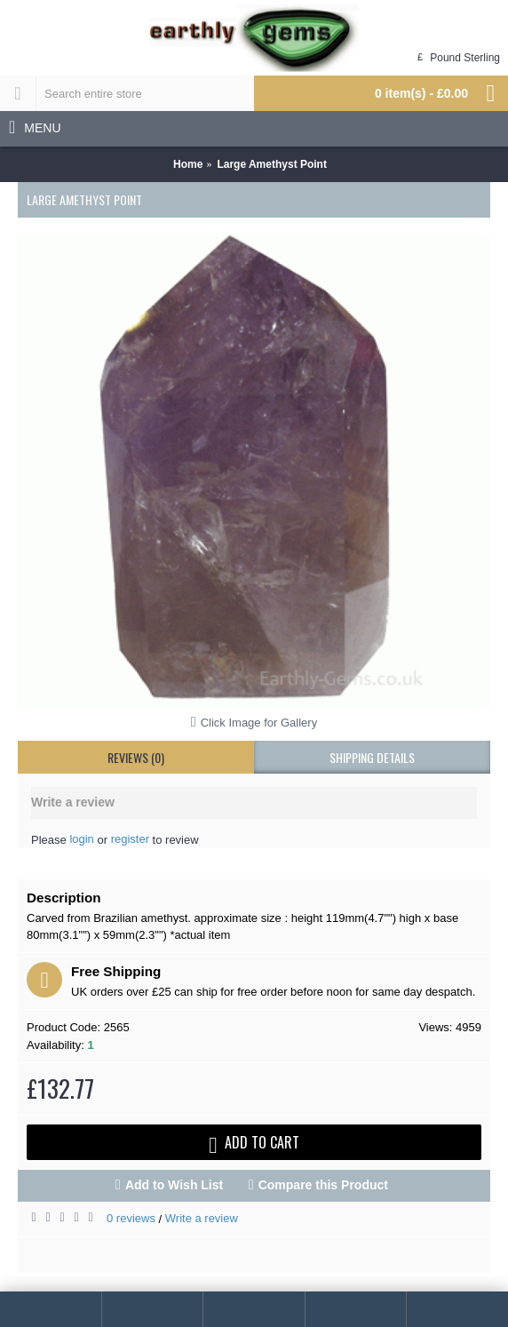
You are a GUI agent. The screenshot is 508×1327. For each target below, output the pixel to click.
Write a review (201, 1218)
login (81, 839)
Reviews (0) (135, 757)
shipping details (372, 757)
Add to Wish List (174, 1185)
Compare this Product (323, 1185)
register (130, 839)
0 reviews (131, 1218)
